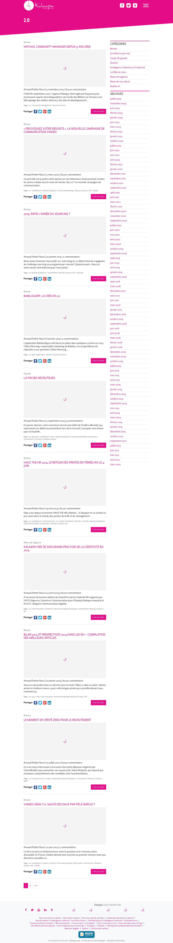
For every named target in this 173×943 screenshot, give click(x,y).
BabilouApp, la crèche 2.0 (42, 296)
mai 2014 (114, 408)
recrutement (52, 273)
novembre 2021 (118, 178)
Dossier (27, 373)
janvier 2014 (116, 426)
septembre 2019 (118, 253)
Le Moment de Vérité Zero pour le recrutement (57, 720)
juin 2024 (115, 108)
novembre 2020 (118, 216)
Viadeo (95, 191)
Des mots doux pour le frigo (131, 923)
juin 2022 (114, 150)
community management (41, 105)
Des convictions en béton (50, 918)
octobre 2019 (116, 248)
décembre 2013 (118, 431)
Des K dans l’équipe (71, 918)
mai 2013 (114, 455)
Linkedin (85, 521)
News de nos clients (120, 81)
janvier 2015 (116, 389)
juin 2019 (114, 262)
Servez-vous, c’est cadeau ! (83, 923)
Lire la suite (98, 111)
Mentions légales (72, 928)
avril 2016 (115, 333)
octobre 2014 (116, 398)
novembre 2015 (118, 356)
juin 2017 (114, 300)
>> (35, 885)
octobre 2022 (117, 141)
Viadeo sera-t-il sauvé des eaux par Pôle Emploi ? (59, 804)
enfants (49, 355)
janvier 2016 (116, 347)
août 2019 (115, 258)
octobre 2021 (116, 183)
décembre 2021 (118, 173)
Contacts (101, 926)
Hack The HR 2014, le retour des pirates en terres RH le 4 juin (64, 464)
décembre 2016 (118, 314)
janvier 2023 (116, 136)
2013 (33, 697)
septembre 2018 (118, 276)
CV (57, 521)
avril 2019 (115, 267)
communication (48, 521)
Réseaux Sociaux (58, 105)
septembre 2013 (118, 441)
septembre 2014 (118, 403)
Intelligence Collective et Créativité (127, 67)
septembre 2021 (118, 187)
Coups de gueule (118, 58)
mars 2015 (115, 384)
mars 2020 (115, 244)
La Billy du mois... (118, 72)
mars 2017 (115, 305)
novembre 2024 (118, 103)
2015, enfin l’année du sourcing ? (47, 214)
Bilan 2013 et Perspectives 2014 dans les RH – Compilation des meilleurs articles (64, 636)
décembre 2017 (118, 291)
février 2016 (116, 342)
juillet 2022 (115, 145)
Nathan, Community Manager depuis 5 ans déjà (57, 47)
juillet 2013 (115, 445)
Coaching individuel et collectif (120, 918)
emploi (61, 521)
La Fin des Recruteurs (39, 378)
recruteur (38, 439)
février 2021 (116, 206)
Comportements (38, 779)
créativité (48, 609)
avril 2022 (115, 159)
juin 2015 (114, 370)
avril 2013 (115, 459)
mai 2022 (114, 155)
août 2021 (115, 192)
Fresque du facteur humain (41, 923)
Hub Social (58, 609)
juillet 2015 (115, 366)
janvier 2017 (116, 309)
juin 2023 (114, 122)
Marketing (56, 779)
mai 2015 (114, 375)
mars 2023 (115, 126)
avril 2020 (115, 239)
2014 (38, 697)
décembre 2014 (118, 394)
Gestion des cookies (99, 928)
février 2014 (116, 422)
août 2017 (115, 295)
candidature (36, 191)
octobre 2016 (116, 319)
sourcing (80, 273)
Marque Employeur (50, 191)
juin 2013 (114, 450)
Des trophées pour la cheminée (71, 926)
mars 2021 (115, 202)
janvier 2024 (116, 117)
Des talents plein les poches (43, 926)
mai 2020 (115, 234)
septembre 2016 (118, 323)
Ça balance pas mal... (120, 53)
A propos (91, 926)
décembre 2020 (118, 211)
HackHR (77, 521)
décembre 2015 (118, 352)
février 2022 (116, 164)
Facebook (69, 521)
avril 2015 (115, 380)
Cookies (85, 928)
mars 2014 (115, 417)
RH (90, 191)
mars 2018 (115, 286)
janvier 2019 (116, 272)
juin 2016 (114, 328)
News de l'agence (32, 542)
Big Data (35, 437)
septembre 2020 (118, 220)
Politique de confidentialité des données (124, 926)
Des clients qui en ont (107, 923)
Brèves (27, 42)
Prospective (92, 437)
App (33, 355)
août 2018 (115, 281)
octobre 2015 (116, 361)
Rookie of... (115, 86)
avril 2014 (115, 412)
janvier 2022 (116, 169)
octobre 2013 (116, 436)
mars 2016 (115, 337)
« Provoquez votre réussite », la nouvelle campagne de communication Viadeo (64, 130)
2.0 (30, 105)
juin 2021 (114, 197)
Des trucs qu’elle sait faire (93, 918)
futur (53, 437)
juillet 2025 (115, 98)
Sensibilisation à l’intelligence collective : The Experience (112, 920)
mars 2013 (115, 464)
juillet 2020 (115, 225)
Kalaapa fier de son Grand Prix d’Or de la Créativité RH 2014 (64, 548)
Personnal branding (65, 191)
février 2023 (116, 131)
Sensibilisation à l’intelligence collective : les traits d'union (61, 920)
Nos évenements (63, 923)
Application (40, 355)
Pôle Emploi (77, 863)
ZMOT (26, 781)
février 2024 (116, 113)
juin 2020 (115, 230)
